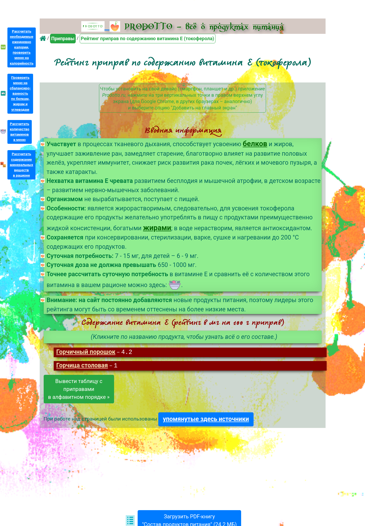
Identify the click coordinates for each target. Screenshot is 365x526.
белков (255, 143)
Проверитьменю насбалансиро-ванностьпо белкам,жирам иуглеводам (20, 94)
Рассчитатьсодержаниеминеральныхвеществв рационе (21, 164)
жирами (157, 227)
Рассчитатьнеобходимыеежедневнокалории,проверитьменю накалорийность (21, 47)
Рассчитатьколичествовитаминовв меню (19, 132)
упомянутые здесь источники (206, 419)
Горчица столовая (82, 366)
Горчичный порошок (85, 352)
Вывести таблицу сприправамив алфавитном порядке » (79, 390)
